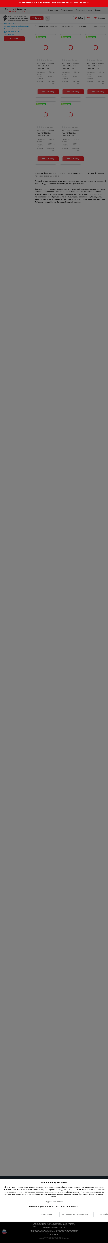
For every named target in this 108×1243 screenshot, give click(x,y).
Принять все (46, 1214)
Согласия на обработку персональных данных (45, 1192)
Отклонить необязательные (75, 1214)
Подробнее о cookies (54, 1202)
